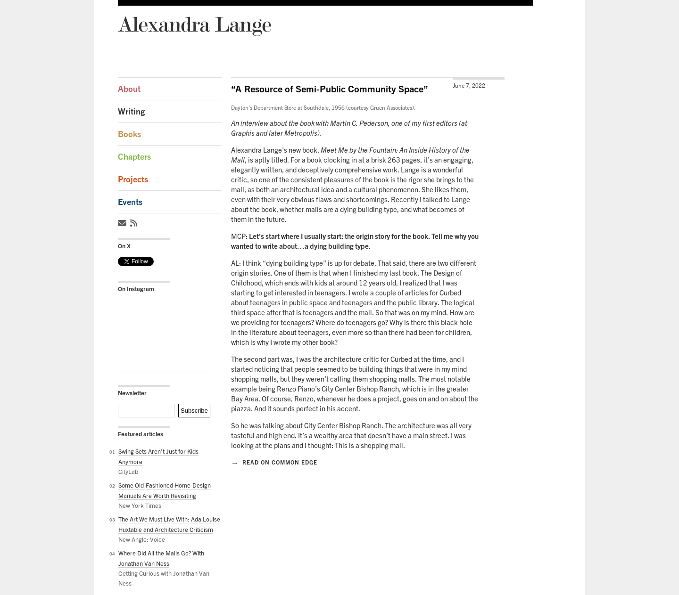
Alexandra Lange (194, 24)
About (129, 89)
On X (124, 246)
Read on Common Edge (274, 462)
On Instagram (136, 289)
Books (129, 134)
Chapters (134, 157)
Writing (131, 111)
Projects (133, 179)
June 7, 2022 (469, 85)
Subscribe (194, 410)
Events (130, 202)
